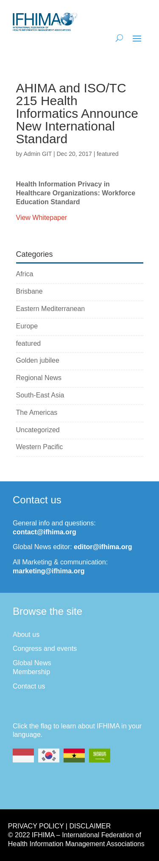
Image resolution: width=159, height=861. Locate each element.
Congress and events (45, 648)
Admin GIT (37, 153)
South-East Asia (40, 395)
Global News (32, 663)
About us (26, 634)
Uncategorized (38, 429)
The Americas (37, 412)
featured (107, 153)
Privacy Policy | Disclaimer (59, 826)
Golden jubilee (37, 360)
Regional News (39, 377)
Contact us (29, 686)
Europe (27, 326)
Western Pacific (39, 446)
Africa (24, 274)
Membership (31, 671)
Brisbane (29, 291)
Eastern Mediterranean (50, 308)
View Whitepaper (41, 217)
